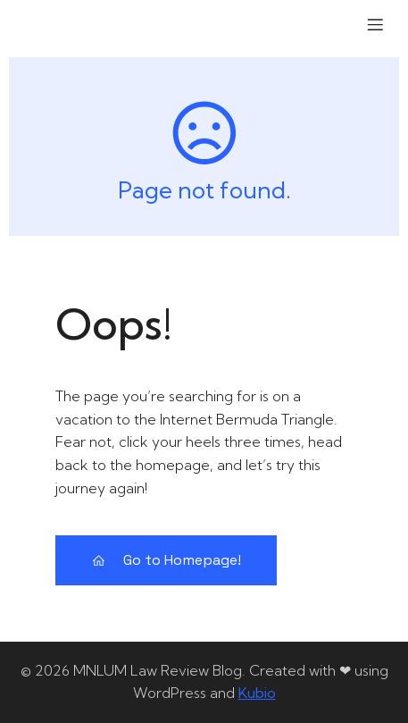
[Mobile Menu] (375, 24)
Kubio (257, 693)
